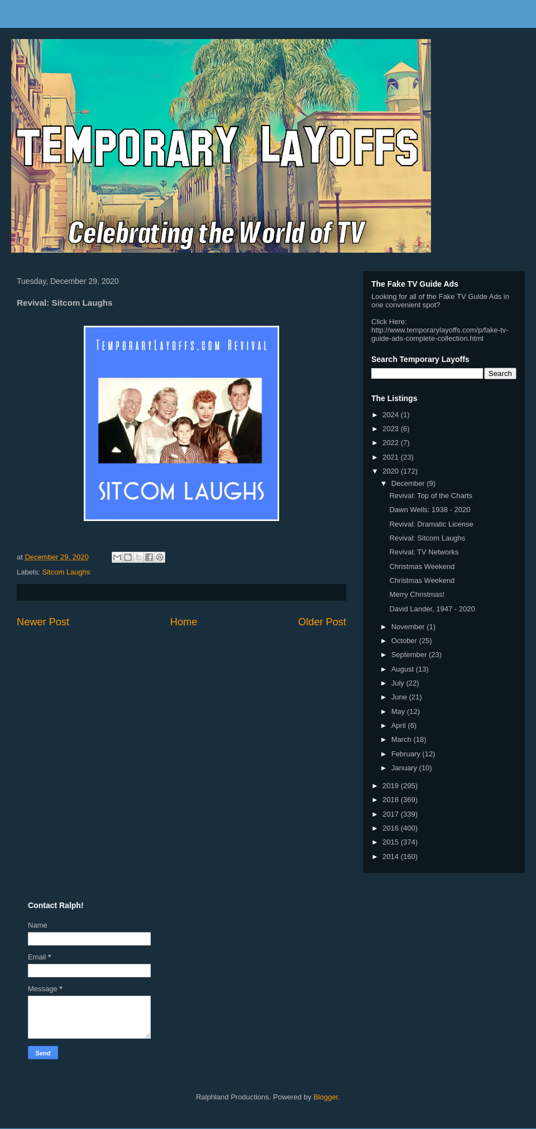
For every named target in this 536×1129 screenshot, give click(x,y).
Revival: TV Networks (423, 552)
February (407, 754)
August (403, 669)
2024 (391, 415)
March (402, 739)
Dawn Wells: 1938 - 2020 (429, 509)
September (410, 654)
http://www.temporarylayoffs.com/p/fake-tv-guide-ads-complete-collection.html (439, 334)
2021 (391, 457)
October (405, 640)
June (400, 697)
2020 (391, 471)
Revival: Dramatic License (431, 524)
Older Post (322, 622)
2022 (391, 442)
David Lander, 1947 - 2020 (432, 609)
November (409, 627)
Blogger (325, 1097)
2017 (391, 814)
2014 (391, 856)
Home (184, 622)
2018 (391, 799)
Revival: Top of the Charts (430, 495)
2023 (391, 428)
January (405, 768)
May (399, 711)
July (398, 683)
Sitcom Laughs (66, 572)
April (399, 725)
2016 (391, 828)
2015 (391, 842)
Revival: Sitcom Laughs (427, 538)
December (409, 483)
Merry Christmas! (416, 594)
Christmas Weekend (421, 566)
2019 (391, 785)
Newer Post (43, 622)
